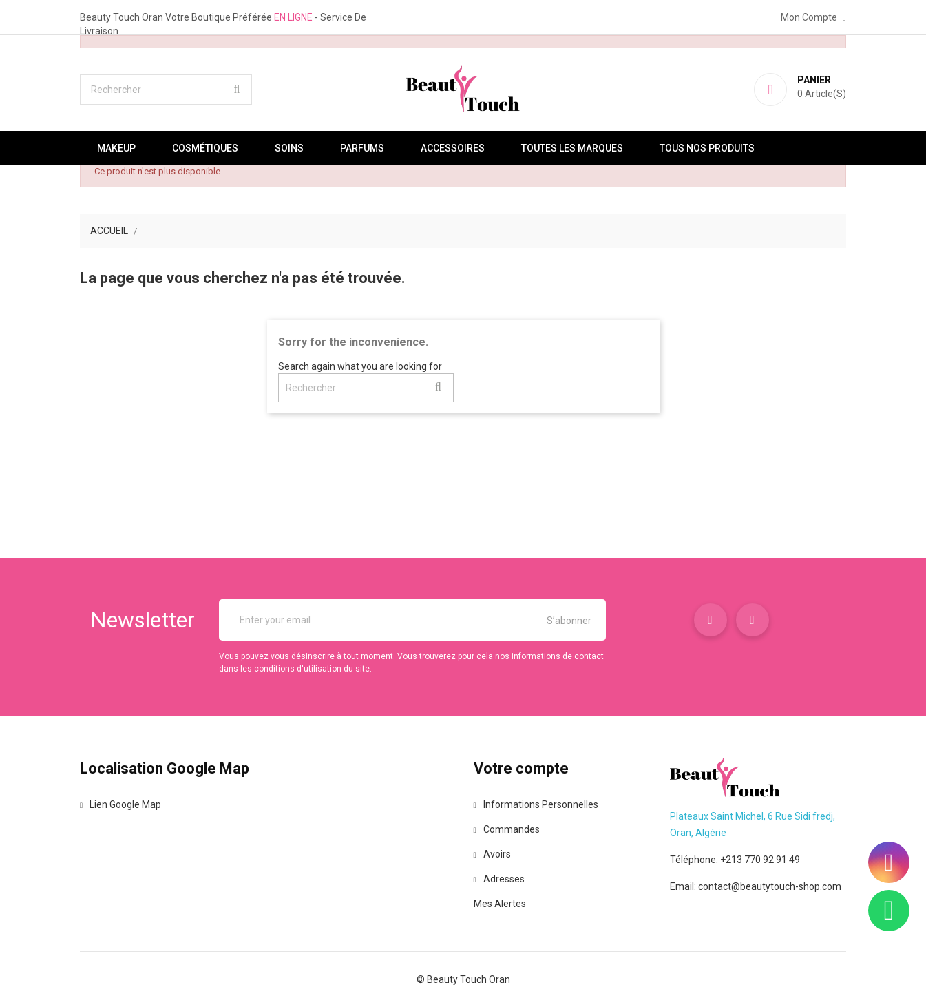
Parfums (362, 148)
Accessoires (453, 148)
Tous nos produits (707, 148)
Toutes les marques (572, 148)
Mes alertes (500, 903)
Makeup (116, 148)
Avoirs (492, 854)
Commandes (507, 829)
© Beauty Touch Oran (463, 979)
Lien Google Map (120, 804)
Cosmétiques (205, 148)
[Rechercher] (166, 89)
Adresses (499, 878)
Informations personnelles (536, 804)
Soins (289, 148)
